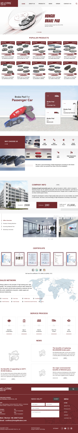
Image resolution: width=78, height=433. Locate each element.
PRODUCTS (42, 3)
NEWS (50, 3)
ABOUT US (32, 3)
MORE (58, 184)
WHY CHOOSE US (11, 141)
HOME (23, 3)
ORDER (58, 3)
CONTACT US (67, 3)
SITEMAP (55, 428)
